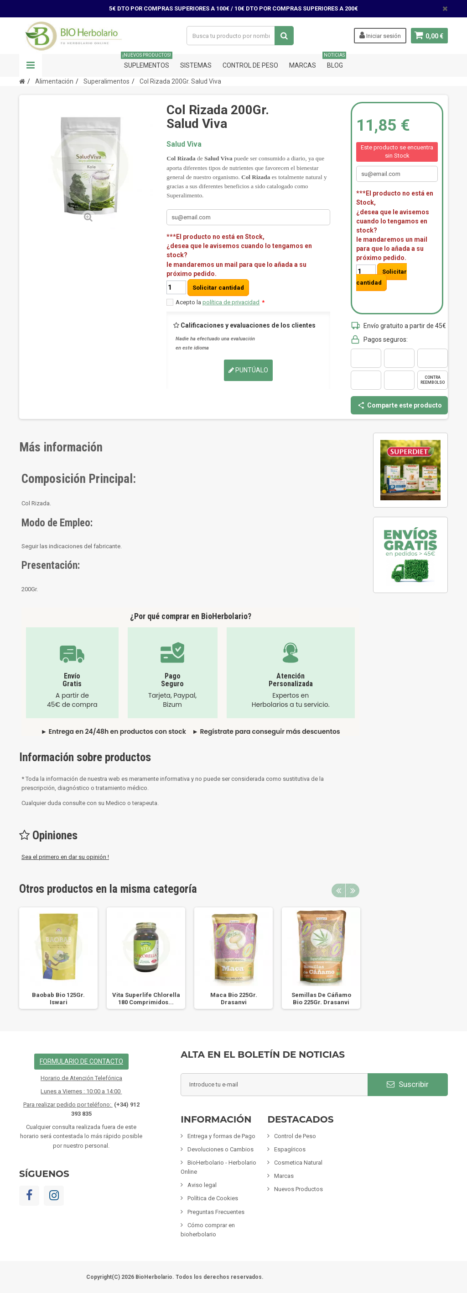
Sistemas (196, 65)
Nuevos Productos (298, 1189)
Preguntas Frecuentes (215, 1211)
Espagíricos (290, 1149)
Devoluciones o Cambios (220, 1149)
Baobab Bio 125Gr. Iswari (58, 998)
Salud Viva (184, 144)
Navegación (30, 65)
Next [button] (352, 890)
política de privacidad (230, 302)
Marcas (302, 65)
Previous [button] (338, 890)
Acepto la (220, 302)
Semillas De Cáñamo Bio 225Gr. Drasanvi (321, 998)
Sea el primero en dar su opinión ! (65, 856)
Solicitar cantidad (218, 287)
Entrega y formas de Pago (221, 1136)
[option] (58, 958)
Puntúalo (248, 370)
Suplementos (146, 61)
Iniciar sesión (379, 35)
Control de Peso (250, 65)
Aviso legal (202, 1185)
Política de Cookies (212, 1198)
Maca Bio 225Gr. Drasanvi (233, 998)
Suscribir (408, 1084)
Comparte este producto (399, 405)
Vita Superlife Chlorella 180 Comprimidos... (146, 998)
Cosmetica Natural (298, 1162)
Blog (335, 61)
